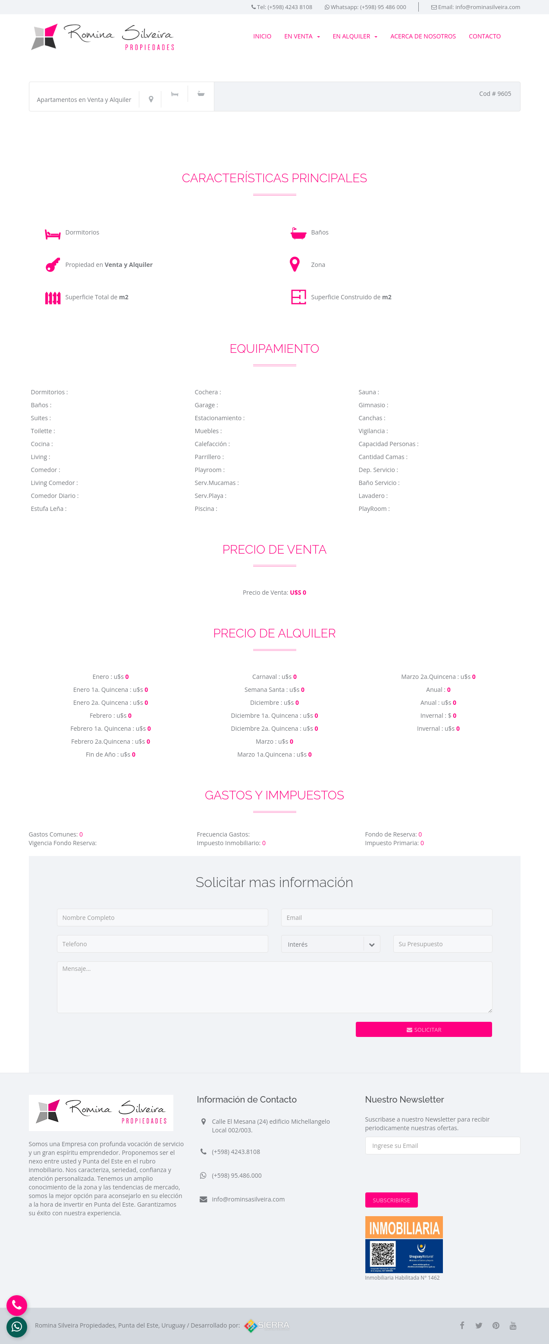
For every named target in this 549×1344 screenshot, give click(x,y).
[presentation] (271, 1039)
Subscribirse (391, 1200)
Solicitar (424, 1029)
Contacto (485, 36)
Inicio (262, 36)
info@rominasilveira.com (488, 7)
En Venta (302, 36)
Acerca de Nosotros (423, 36)
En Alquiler (355, 36)
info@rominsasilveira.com (248, 1199)
